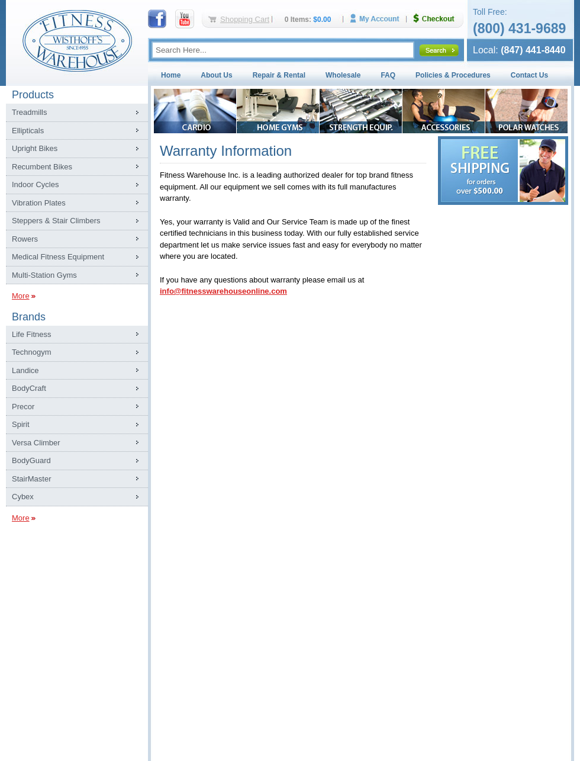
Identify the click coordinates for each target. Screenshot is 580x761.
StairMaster (31, 478)
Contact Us (529, 75)
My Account (378, 18)
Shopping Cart (244, 19)
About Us (216, 75)
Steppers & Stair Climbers (56, 220)
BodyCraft (29, 388)
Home (171, 75)
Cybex (23, 496)
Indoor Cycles (35, 184)
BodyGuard (31, 460)
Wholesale (343, 75)
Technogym (31, 352)
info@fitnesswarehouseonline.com (223, 291)
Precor (23, 406)
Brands (29, 317)
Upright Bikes (34, 148)
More (21, 295)
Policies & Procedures (453, 75)
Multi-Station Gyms (44, 275)
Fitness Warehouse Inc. (77, 40)
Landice (25, 370)
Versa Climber (36, 442)
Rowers (25, 239)
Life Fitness (31, 334)
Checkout (438, 18)
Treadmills (29, 112)
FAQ (388, 75)
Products (33, 95)
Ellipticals (28, 130)
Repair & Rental (279, 75)
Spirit (21, 424)
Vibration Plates (39, 202)
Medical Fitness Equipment (58, 256)
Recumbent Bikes (42, 166)
